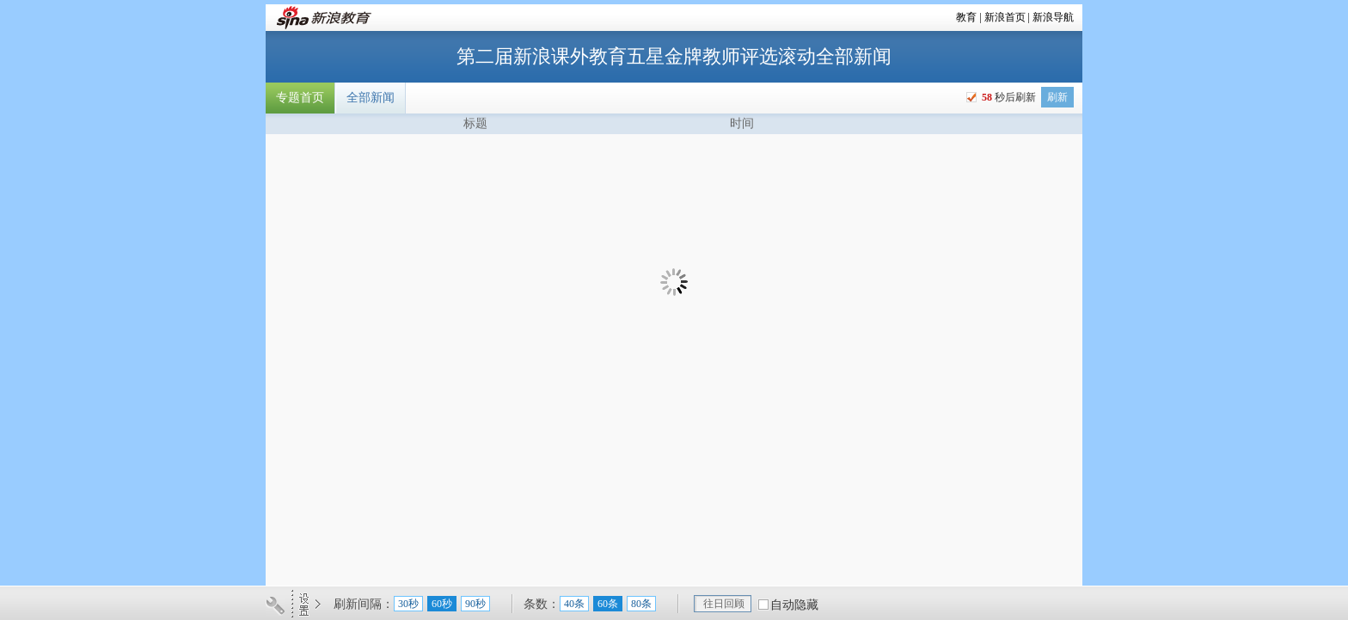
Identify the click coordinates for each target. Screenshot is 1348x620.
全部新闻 (370, 97)
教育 (966, 17)
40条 (574, 604)
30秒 (408, 604)
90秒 (475, 604)
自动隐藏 (794, 605)
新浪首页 (1005, 17)
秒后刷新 (1007, 97)
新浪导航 (1053, 17)
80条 (641, 604)
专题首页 (300, 97)
